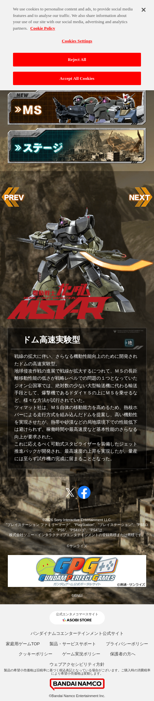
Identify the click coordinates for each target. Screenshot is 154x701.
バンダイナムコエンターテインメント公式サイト (77, 633)
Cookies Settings (77, 37)
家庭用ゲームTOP (23, 643)
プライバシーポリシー (127, 643)
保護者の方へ (122, 653)
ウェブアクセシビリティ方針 (77, 664)
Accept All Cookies (77, 74)
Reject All (77, 55)
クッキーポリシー (35, 653)
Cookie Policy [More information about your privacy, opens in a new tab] (42, 24)
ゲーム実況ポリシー (81, 653)
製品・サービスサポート (72, 643)
